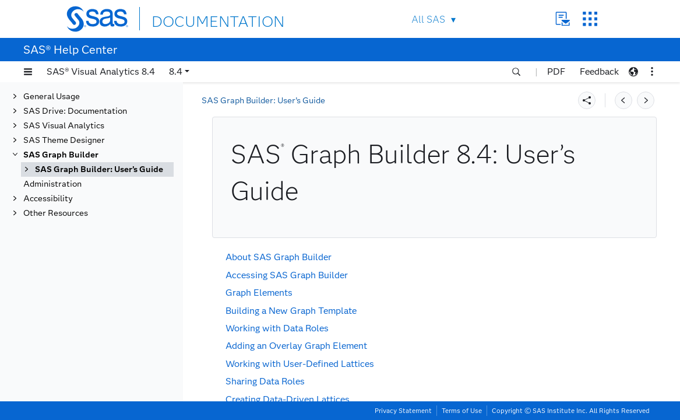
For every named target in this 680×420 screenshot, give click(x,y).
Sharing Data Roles (265, 381)
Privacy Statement (403, 411)
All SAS (428, 19)
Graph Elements (259, 292)
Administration (52, 184)
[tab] (97, 169)
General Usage (51, 97)
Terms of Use (462, 411)
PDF (556, 71)
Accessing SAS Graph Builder (287, 275)
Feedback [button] (599, 71)
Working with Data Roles (277, 328)
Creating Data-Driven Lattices (288, 399)
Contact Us (562, 19)
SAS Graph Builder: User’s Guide (99, 169)
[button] (28, 72)
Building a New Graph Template (291, 310)
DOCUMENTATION (194, 18)
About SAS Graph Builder (279, 256)
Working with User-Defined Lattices (300, 363)
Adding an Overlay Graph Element (296, 345)
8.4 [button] (175, 71)
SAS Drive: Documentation (75, 111)
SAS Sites (590, 19)
